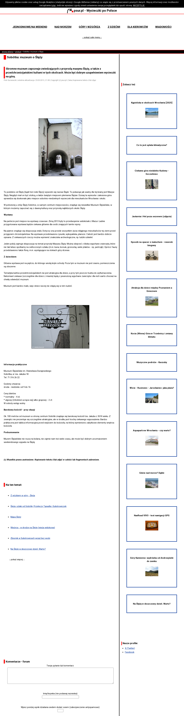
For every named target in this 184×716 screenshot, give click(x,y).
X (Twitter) (130, 648)
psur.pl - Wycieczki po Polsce (92, 10)
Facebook (129, 652)
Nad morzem (62, 26)
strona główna (7, 52)
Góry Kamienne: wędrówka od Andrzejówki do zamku (151, 566)
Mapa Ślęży (15, 517)
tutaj (53, 5)
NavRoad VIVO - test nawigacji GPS (151, 522)
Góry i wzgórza (89, 26)
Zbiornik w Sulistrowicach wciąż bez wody (30, 538)
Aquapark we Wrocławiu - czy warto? (152, 437)
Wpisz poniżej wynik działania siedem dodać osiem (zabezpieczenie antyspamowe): (60, 707)
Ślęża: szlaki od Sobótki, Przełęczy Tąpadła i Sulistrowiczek (38, 506)
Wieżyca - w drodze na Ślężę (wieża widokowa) (32, 527)
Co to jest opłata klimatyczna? (151, 145)
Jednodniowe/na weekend (30, 26)
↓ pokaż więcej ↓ (17, 559)
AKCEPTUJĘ (139, 5)
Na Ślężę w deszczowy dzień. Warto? (28, 549)
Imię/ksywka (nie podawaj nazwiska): (60, 693)
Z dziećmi (114, 26)
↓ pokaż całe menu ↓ (92, 37)
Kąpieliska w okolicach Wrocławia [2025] (151, 109)
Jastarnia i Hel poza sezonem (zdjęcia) (152, 216)
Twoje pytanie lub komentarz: (60, 665)
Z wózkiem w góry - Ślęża (22, 495)
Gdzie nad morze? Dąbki (151, 480)
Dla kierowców (138, 26)
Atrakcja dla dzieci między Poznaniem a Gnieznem (151, 296)
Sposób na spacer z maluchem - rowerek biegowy (152, 250)
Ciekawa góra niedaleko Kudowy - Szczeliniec (152, 179)
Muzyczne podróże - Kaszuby (152, 362)
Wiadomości (163, 26)
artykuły (18, 52)
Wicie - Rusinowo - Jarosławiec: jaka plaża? (152, 395)
